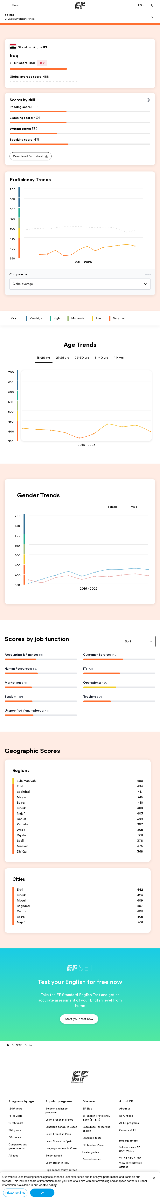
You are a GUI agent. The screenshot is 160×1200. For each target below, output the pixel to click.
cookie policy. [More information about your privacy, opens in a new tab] (48, 1185)
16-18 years (16, 1115)
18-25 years (16, 1122)
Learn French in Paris (58, 1134)
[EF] (80, 5)
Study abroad (53, 1155)
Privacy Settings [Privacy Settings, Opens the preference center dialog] (15, 1192)
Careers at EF (127, 1130)
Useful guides (90, 1152)
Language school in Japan (61, 1126)
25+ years (15, 1130)
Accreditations (91, 1159)
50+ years (15, 1137)
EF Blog (87, 1108)
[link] (20, 17)
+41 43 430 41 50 (130, 1157)
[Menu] (152, 17)
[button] (13, 5)
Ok (42, 1192)
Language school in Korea (61, 1148)
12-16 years (15, 1108)
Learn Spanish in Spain (58, 1141)
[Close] (154, 1178)
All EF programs (129, 1122)
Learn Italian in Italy (57, 1162)
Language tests (91, 1137)
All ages (13, 1155)
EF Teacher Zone (93, 1145)
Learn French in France (59, 1119)
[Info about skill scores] (148, 100)
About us (124, 1108)
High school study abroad (61, 1169)
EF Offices (126, 1115)
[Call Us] (152, 5)
